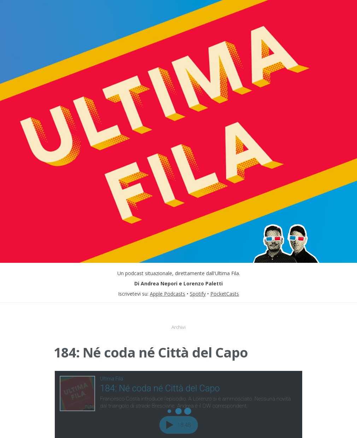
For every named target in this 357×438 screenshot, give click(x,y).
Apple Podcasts (167, 293)
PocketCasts (224, 293)
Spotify (198, 293)
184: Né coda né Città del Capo (151, 352)
